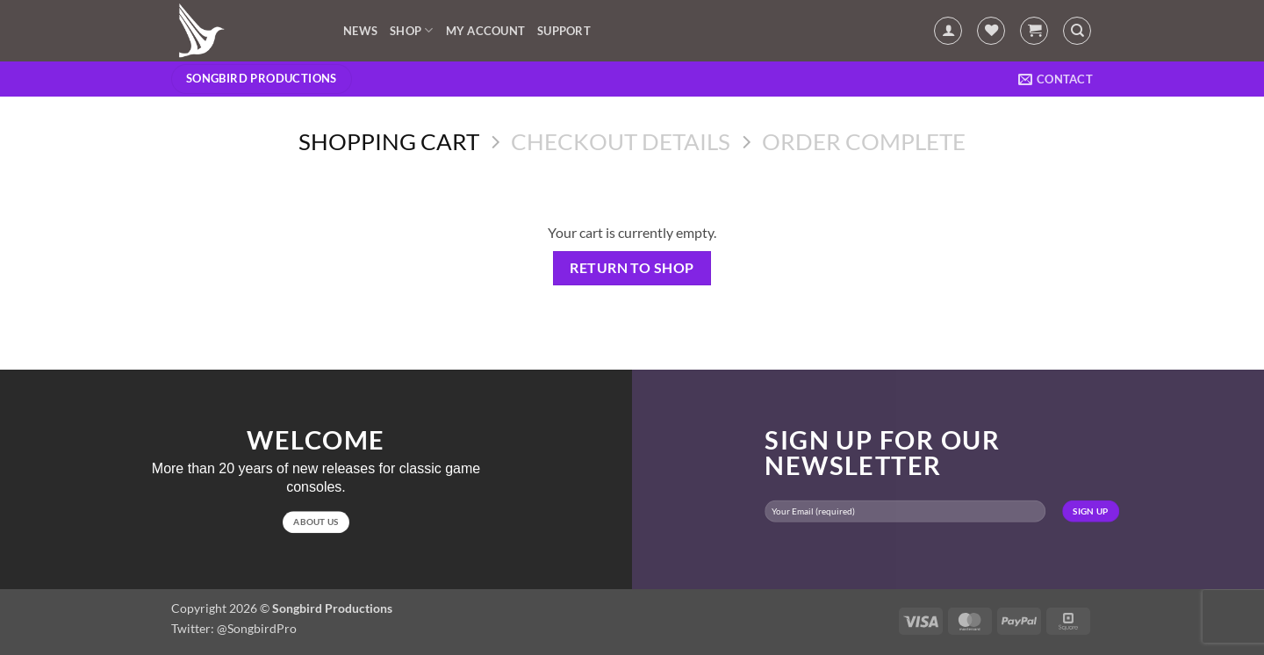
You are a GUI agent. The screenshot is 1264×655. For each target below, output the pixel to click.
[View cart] (1034, 31)
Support (564, 31)
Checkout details (620, 141)
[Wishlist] (991, 31)
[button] (948, 31)
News (360, 31)
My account (486, 31)
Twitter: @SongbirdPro (234, 628)
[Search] (1077, 31)
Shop (411, 30)
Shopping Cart (388, 141)
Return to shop (632, 268)
